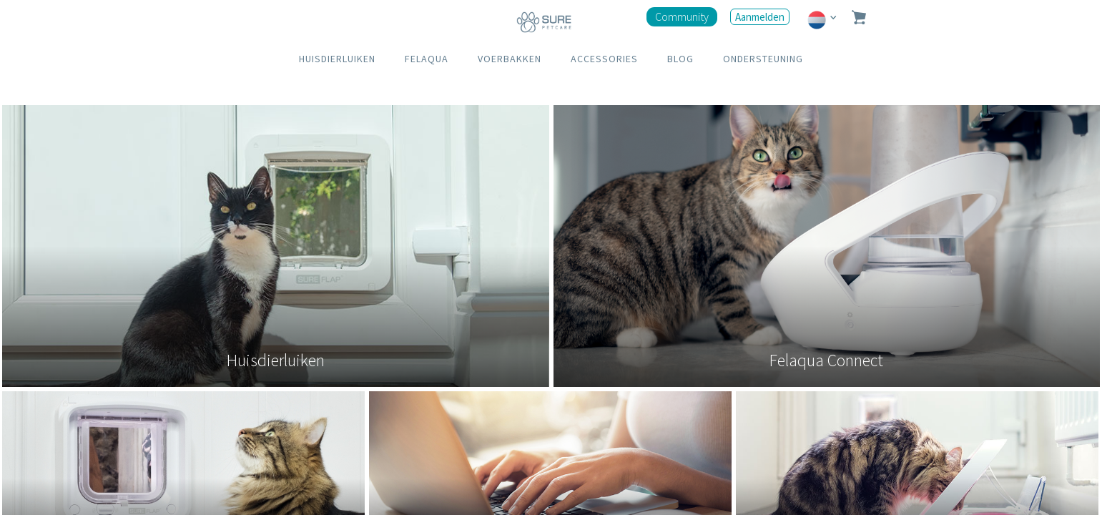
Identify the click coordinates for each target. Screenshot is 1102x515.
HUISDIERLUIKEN (337, 58)
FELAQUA (426, 58)
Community (682, 16)
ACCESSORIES (604, 58)
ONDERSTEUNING (763, 58)
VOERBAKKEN (509, 58)
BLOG (680, 58)
